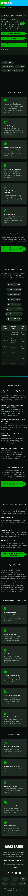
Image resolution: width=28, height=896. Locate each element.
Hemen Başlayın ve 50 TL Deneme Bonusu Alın (13, 554)
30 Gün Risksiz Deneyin (9, 38)
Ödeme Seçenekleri (7, 66)
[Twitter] (8, 872)
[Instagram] (12, 872)
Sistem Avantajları (7, 62)
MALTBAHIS (6, 3)
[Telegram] (20, 872)
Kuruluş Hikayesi (18, 70)
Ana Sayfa (2, 7)
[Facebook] (16, 872)
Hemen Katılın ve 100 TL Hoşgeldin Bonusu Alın (14, 249)
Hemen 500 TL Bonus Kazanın (11, 33)
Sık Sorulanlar (20, 66)
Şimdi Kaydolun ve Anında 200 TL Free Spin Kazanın (13, 484)
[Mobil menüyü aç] (26, 3)
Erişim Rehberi (6, 70)
